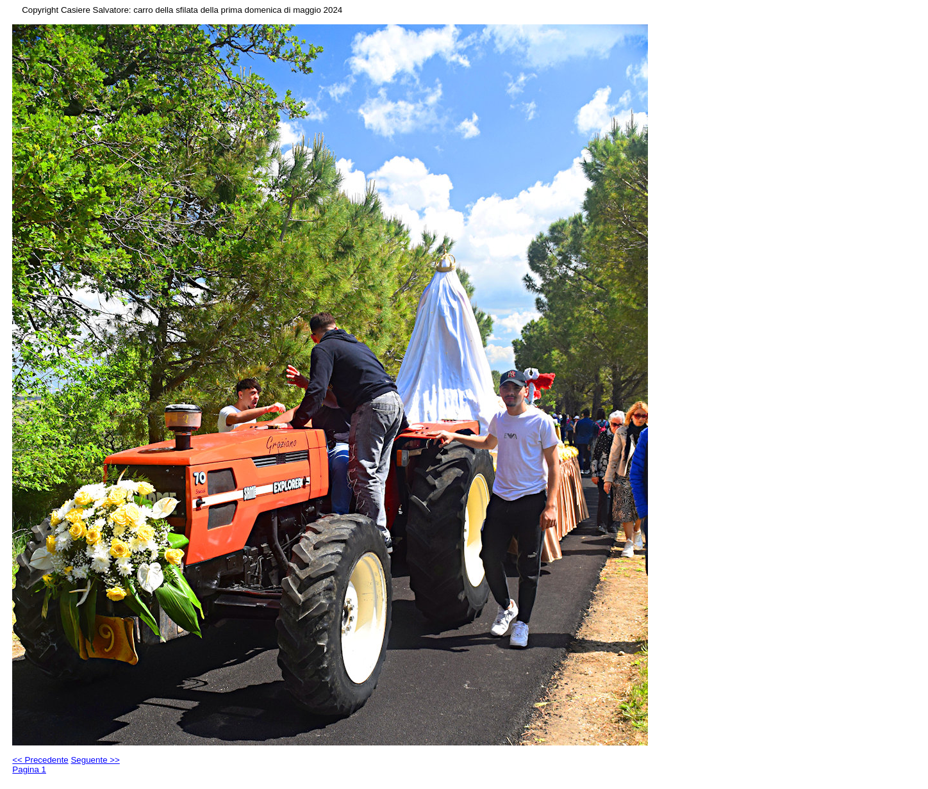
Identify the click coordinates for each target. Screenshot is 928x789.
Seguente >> (94, 760)
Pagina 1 (29, 769)
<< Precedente (40, 760)
